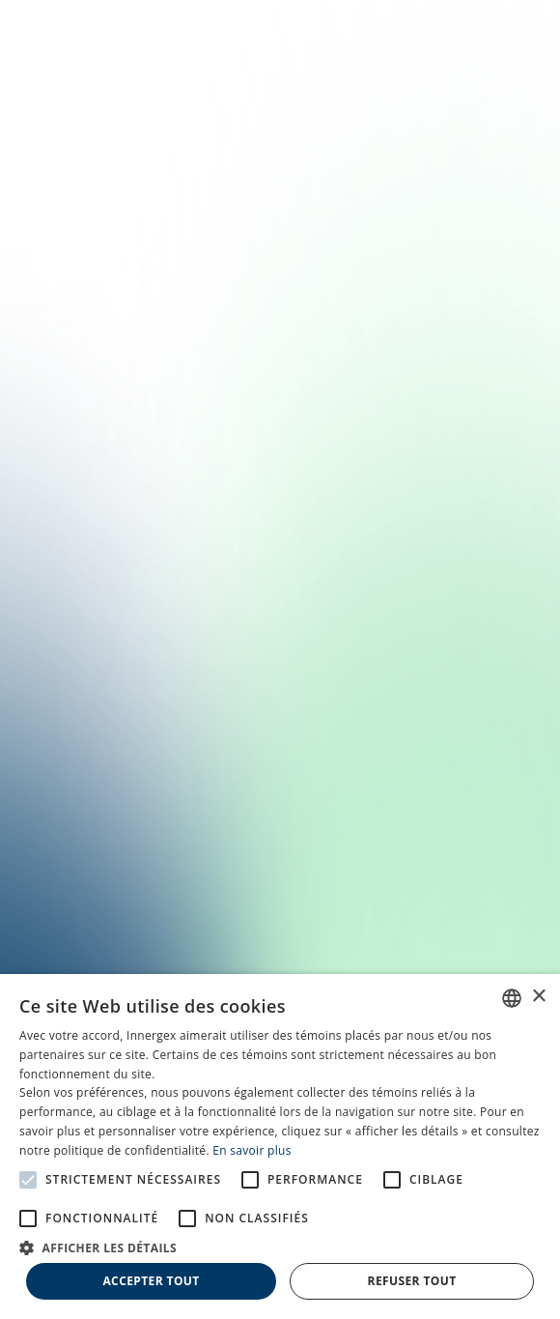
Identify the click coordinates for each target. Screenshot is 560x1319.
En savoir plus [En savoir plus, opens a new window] (251, 1150)
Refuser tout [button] (412, 1281)
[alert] (280, 1146)
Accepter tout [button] (150, 1281)
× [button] (538, 996)
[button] (280, 1246)
